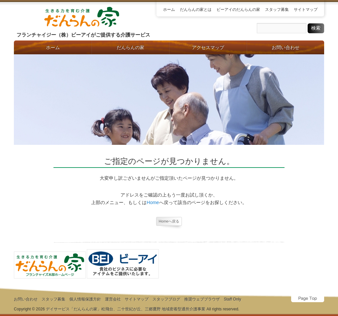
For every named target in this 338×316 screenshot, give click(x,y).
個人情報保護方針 (85, 299)
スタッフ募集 (277, 9)
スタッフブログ (166, 299)
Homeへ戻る (169, 221)
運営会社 (113, 299)
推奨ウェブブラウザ (202, 299)
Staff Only (232, 299)
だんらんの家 (130, 47)
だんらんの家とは (196, 9)
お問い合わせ (285, 47)
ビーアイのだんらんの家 (238, 9)
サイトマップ (306, 9)
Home (153, 202)
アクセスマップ (208, 47)
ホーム (169, 9)
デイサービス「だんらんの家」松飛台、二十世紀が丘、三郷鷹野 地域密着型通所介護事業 (125, 309)
